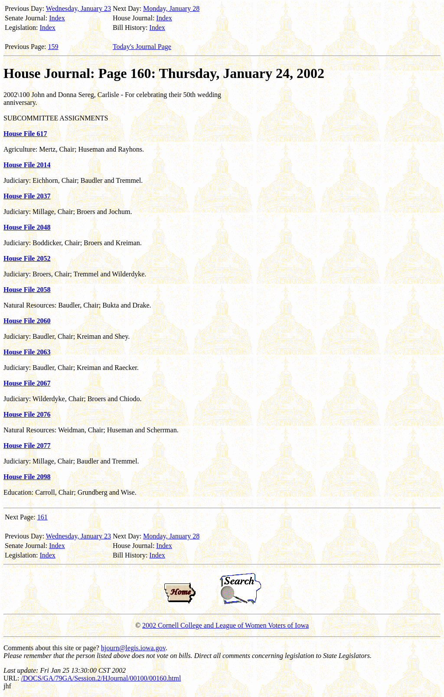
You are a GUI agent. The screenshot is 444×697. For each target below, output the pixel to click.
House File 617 (25, 133)
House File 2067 (26, 383)
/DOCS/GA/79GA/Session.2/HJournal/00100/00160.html (101, 678)
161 (42, 517)
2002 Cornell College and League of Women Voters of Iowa (225, 625)
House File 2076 (26, 414)
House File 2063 (26, 352)
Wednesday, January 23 (78, 8)
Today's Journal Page (142, 46)
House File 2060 (26, 320)
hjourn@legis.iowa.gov (133, 648)
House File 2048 (26, 227)
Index (57, 18)
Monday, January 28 (171, 8)
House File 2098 (26, 476)
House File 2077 (26, 445)
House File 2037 (26, 196)
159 (53, 46)
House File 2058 (26, 289)
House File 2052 (26, 258)
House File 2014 (26, 165)
